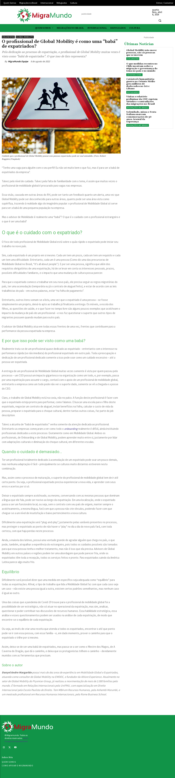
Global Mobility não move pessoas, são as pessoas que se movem (141, 52)
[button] (159, 20)
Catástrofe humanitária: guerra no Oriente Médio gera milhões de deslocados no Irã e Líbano (140, 84)
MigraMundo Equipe (18, 61)
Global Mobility (25, 37)
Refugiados (133, 92)
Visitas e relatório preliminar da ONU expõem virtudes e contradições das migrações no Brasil (141, 100)
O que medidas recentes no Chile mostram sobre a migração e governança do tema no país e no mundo (141, 67)
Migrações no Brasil (137, 107)
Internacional (134, 75)
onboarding (71, 428)
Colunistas (8, 37)
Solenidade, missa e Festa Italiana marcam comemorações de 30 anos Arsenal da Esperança (141, 117)
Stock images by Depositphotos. (16, 740)
